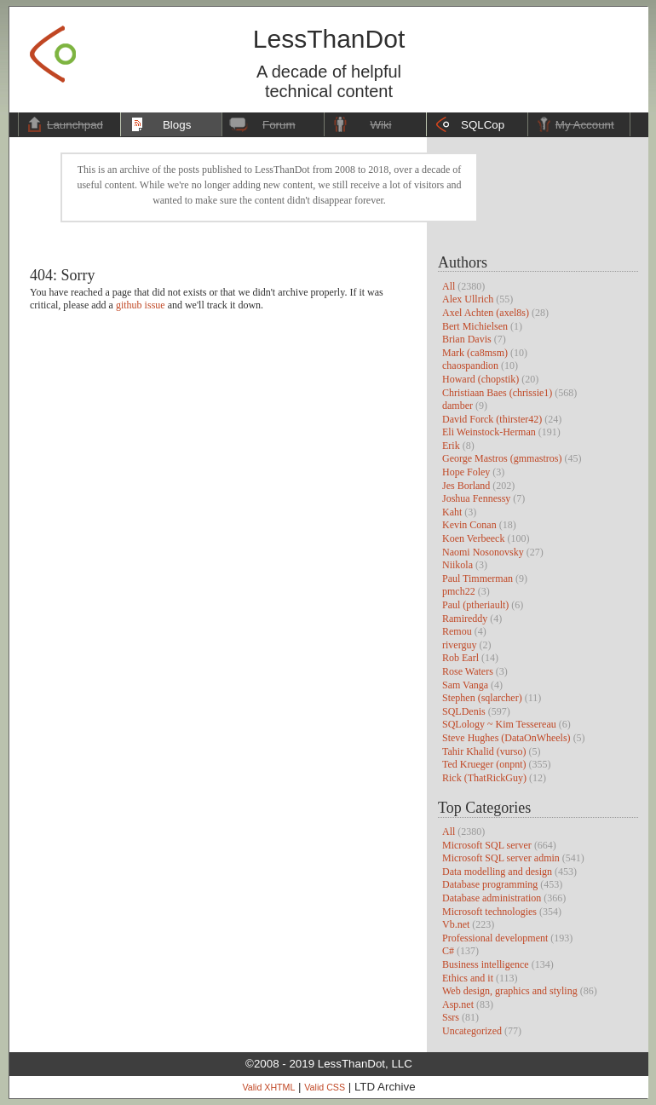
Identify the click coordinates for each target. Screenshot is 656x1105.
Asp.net (458, 1004)
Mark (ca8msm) (475, 353)
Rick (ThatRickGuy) (484, 778)
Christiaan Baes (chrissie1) (497, 393)
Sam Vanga (465, 685)
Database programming (490, 884)
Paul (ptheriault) (475, 605)
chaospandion (470, 365)
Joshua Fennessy (476, 498)
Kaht (452, 512)
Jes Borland (466, 486)
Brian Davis (467, 339)
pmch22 (458, 591)
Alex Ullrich (467, 299)
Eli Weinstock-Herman (489, 432)
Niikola (457, 565)
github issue (140, 305)
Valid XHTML (268, 1087)
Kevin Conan (469, 525)
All (448, 286)
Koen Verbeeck (473, 538)
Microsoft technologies (489, 912)
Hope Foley (466, 472)
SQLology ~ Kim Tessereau (499, 724)
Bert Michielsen (475, 326)
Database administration (491, 898)
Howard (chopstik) (480, 379)
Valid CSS (324, 1087)
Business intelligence (485, 964)
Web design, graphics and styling (510, 991)
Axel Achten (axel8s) (485, 313)
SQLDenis (464, 711)
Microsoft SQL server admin (501, 858)
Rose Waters (467, 671)
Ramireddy (464, 618)
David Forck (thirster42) (492, 419)
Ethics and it (467, 978)
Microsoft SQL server (487, 845)
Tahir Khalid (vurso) (484, 751)
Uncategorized (472, 1031)
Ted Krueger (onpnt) (484, 764)
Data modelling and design (497, 872)
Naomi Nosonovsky (483, 552)
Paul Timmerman (477, 578)
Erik (451, 446)
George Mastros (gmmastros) (501, 458)
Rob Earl (460, 658)
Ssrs (450, 1017)
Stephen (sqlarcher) (482, 698)
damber (457, 405)
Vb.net (455, 924)
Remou (457, 631)
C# (448, 951)
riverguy (459, 645)
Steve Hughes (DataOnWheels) (506, 738)
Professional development (495, 938)
